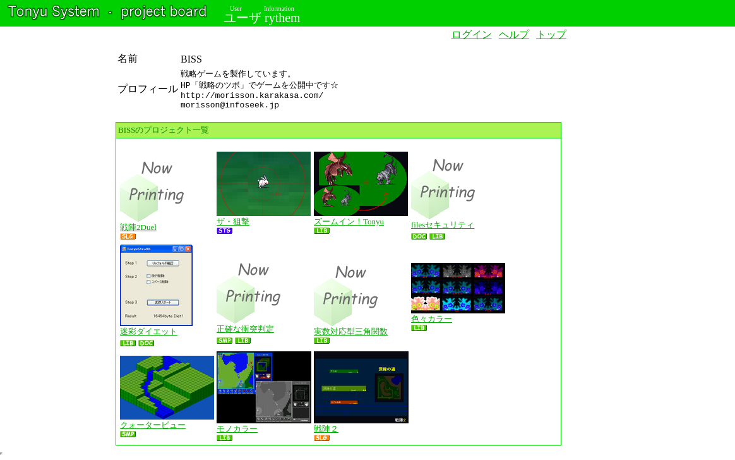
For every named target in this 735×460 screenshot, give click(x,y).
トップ (551, 34)
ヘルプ (514, 34)
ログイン (471, 34)
